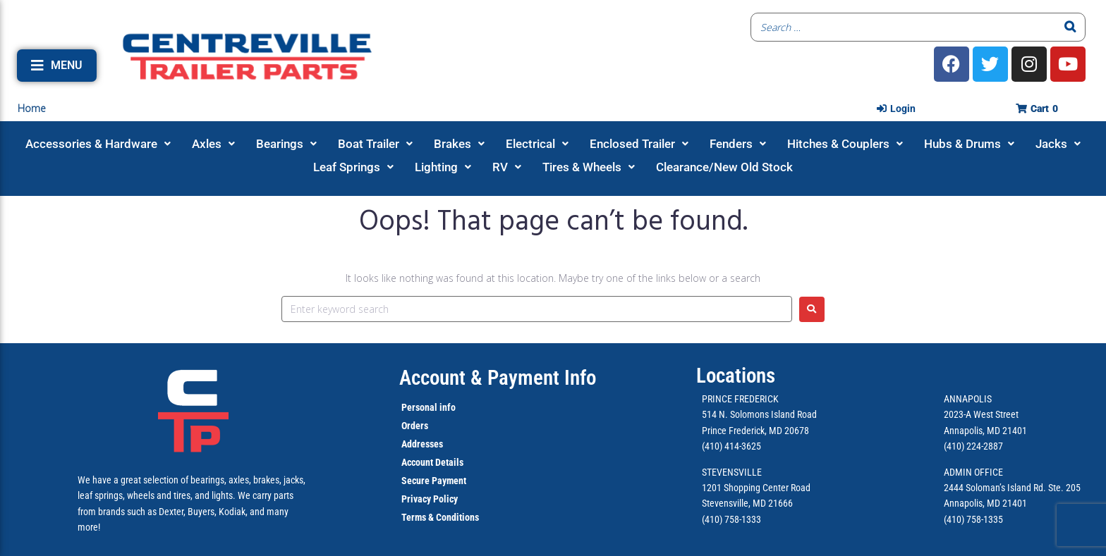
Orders (414, 425)
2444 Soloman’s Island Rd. (995, 487)
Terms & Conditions (440, 517)
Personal (419, 407)
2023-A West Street (981, 414)
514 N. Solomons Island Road (759, 414)
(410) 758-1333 (731, 519)
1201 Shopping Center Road (756, 487)
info (446, 407)
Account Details (432, 462)
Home (32, 108)
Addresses (422, 444)
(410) (954, 519)
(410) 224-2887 (973, 446)
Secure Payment (433, 480)
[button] (57, 65)
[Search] (1071, 27)
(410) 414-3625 (731, 446)
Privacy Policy (429, 499)
